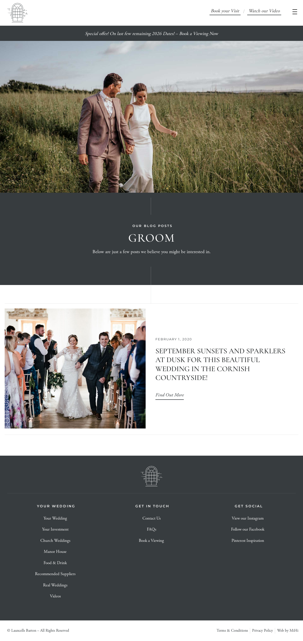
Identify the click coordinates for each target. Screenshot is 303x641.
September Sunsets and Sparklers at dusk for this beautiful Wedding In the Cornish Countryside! (220, 364)
